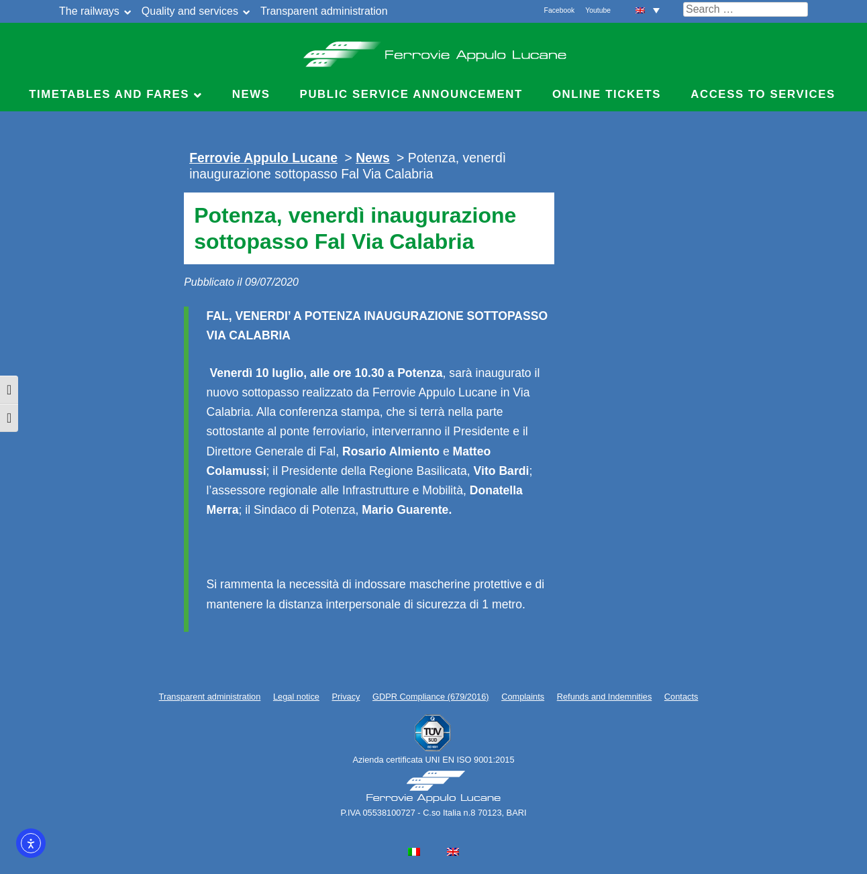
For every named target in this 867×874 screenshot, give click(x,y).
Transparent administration (324, 11)
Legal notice (296, 697)
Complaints (522, 697)
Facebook (559, 10)
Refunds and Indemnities (604, 697)
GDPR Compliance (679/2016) (430, 697)
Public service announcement (411, 94)
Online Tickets (606, 94)
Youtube (598, 10)
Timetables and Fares (109, 94)
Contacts (681, 697)
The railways (89, 11)
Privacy (346, 697)
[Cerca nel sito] (745, 9)
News (251, 94)
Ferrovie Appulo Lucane (434, 50)
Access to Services (763, 94)
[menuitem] (647, 9)
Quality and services (190, 11)
